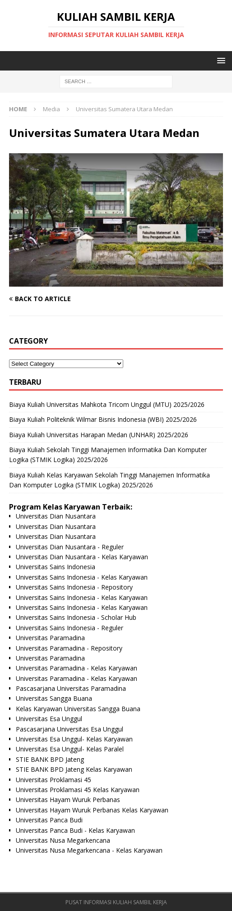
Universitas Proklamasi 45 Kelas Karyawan (77, 789)
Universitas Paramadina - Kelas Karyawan (76, 668)
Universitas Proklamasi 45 (53, 779)
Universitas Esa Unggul (49, 718)
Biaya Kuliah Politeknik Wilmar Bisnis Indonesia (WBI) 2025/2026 (103, 419)
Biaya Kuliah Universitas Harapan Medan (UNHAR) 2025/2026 (98, 434)
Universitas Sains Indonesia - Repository (74, 587)
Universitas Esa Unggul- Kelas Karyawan (74, 739)
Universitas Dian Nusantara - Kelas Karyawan (82, 556)
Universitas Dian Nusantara (56, 516)
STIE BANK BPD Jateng (50, 759)
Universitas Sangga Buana (54, 698)
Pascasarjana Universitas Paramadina (71, 688)
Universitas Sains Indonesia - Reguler (69, 627)
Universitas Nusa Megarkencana (63, 840)
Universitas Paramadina (50, 637)
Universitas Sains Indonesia (55, 566)
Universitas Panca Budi (49, 820)
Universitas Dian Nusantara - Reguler (70, 547)
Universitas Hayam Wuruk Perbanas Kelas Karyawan (92, 810)
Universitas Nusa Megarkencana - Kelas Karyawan (89, 850)
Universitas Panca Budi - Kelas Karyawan (75, 830)
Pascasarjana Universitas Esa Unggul (69, 729)
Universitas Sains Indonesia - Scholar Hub (76, 617)
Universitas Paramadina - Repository (69, 648)
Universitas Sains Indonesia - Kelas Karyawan (82, 577)
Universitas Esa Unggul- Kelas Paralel (70, 749)
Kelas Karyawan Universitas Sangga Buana (78, 708)
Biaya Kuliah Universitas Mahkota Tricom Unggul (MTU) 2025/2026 (106, 404)
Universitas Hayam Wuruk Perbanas (68, 799)
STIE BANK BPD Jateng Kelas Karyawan (74, 769)
